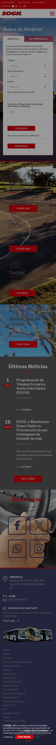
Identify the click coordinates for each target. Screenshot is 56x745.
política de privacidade (35, 730)
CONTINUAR (24, 737)
